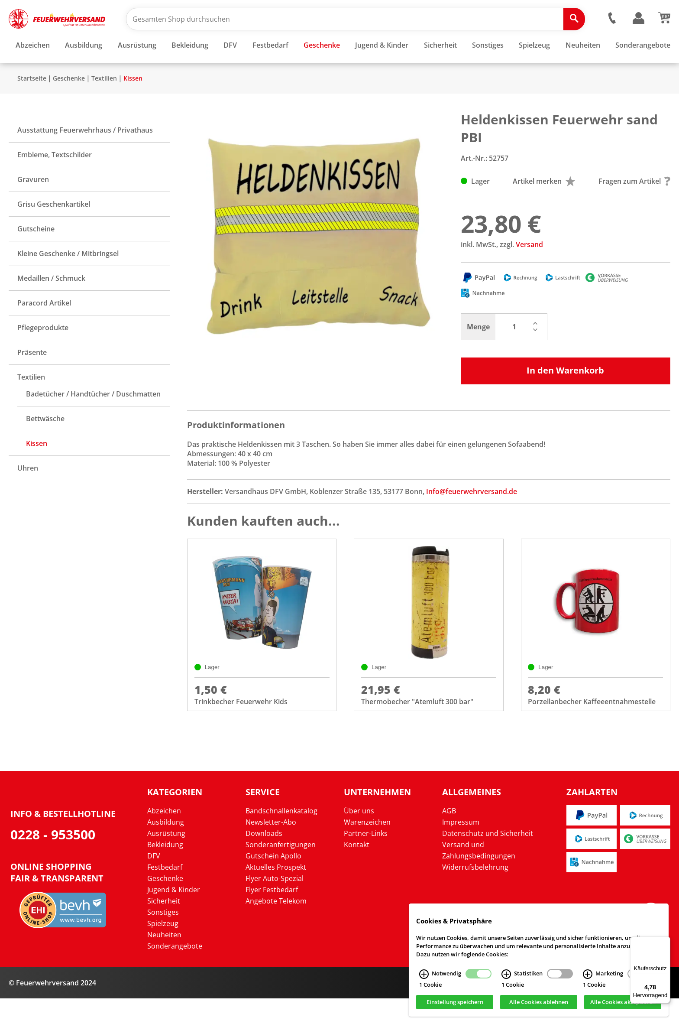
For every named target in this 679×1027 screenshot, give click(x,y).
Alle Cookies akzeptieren (623, 1002)
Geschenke (69, 104)
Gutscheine (36, 254)
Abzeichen (164, 839)
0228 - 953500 (52, 862)
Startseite (31, 104)
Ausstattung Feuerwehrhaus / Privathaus (85, 155)
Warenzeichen (367, 850)
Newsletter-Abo (271, 850)
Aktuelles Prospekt (276, 895)
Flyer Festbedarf (272, 918)
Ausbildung (165, 850)
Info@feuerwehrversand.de (471, 517)
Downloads (264, 862)
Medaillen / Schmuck (51, 304)
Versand (529, 270)
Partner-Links (366, 862)
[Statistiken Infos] (506, 974)
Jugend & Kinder (173, 918)
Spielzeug (162, 952)
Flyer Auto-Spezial (275, 907)
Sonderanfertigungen (281, 873)
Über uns (359, 839)
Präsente (32, 378)
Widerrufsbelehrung (475, 895)
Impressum (460, 850)
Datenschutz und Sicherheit (487, 862)
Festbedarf (164, 895)
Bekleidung (165, 873)
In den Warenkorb (565, 396)
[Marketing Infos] (587, 974)
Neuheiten (164, 963)
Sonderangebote (174, 974)
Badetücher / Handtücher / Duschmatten (93, 419)
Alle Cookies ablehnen (538, 1002)
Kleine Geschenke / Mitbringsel (68, 279)
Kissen (132, 104)
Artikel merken (544, 207)
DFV (153, 884)
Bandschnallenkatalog (281, 839)
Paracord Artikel (44, 328)
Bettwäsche (45, 444)
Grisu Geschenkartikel (53, 229)
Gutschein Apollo (273, 884)
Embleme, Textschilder (54, 180)
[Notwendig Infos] (424, 974)
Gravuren (33, 205)
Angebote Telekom (276, 929)
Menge (478, 352)
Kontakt (356, 873)
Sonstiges (163, 941)
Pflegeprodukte (42, 353)
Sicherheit (163, 929)
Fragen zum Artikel (634, 207)
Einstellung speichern (455, 1002)
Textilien (104, 104)
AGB (449, 839)
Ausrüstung (166, 862)
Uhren (27, 493)
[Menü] (665, 941)
